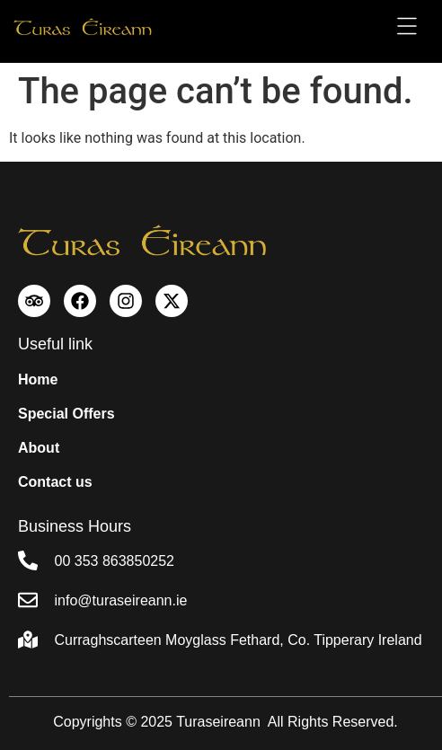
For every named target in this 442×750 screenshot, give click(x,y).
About (38, 447)
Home (37, 379)
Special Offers (66, 413)
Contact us (55, 482)
